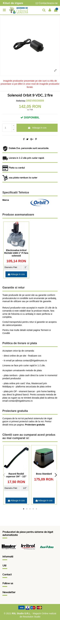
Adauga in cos (37, 127)
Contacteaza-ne (48, 3)
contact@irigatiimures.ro (20, 401)
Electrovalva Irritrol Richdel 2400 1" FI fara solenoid (16, 253)
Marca (5, 200)
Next (56, 474)
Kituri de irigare (13, 3)
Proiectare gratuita (35, 424)
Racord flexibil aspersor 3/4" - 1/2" (16, 475)
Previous (4, 474)
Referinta (20, 101)
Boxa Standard (44, 473)
